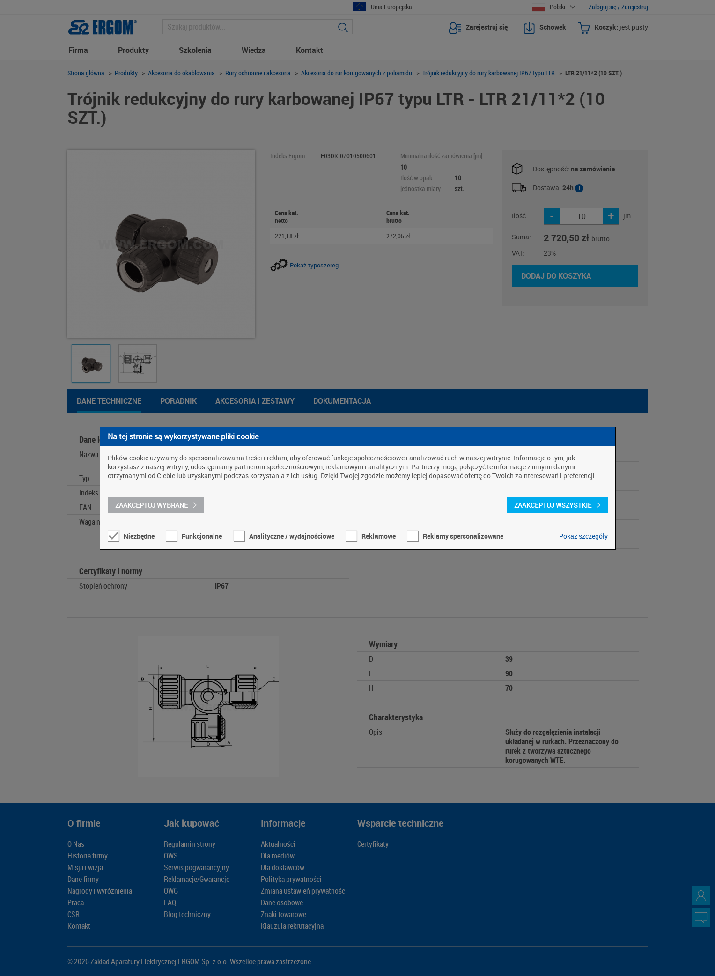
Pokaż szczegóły (583, 536)
